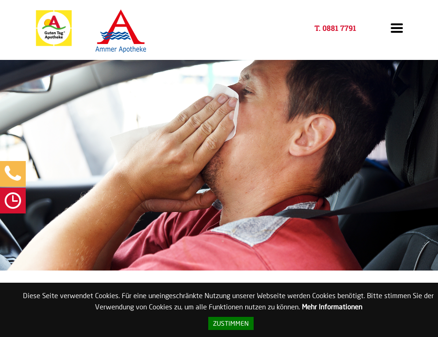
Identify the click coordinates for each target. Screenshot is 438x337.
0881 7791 (339, 28)
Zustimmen (231, 323)
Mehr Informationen (332, 306)
